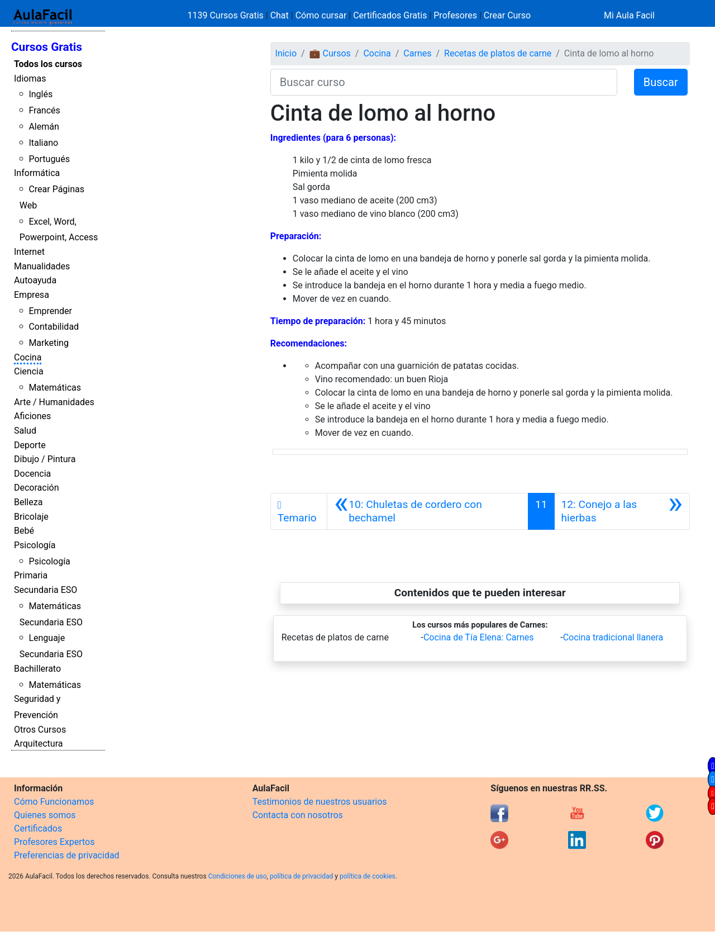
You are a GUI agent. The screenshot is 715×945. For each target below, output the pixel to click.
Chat (279, 15)
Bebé (24, 530)
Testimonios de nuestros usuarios (319, 801)
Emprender (50, 311)
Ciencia (29, 371)
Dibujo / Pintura (44, 459)
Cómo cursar (321, 15)
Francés (44, 110)
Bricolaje (31, 516)
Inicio (286, 53)
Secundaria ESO (45, 590)
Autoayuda (35, 280)
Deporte (30, 445)
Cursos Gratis (46, 47)
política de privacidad (301, 876)
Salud (25, 430)
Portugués (49, 159)
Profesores (455, 15)
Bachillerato (37, 668)
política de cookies (367, 876)
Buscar (661, 82)
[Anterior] (427, 511)
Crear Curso (507, 15)
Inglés (40, 94)
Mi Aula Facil (629, 15)
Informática (37, 173)
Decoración (36, 487)
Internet (29, 251)
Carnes (417, 53)
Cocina (27, 357)
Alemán (43, 126)
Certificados (38, 828)
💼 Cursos (330, 53)
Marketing (48, 343)
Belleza (28, 502)
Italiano (43, 142)
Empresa (31, 294)
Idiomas (30, 78)
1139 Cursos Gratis (227, 15)
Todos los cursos (48, 64)
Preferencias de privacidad (67, 855)
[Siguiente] (622, 511)
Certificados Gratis (390, 15)
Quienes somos (45, 815)
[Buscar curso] (443, 82)
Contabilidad (53, 326)
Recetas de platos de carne (497, 53)
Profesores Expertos (54, 842)
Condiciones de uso (237, 876)
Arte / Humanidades (54, 402)
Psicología (34, 545)
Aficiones (32, 416)
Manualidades (42, 266)
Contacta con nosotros (297, 815)
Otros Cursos (40, 729)
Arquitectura (38, 743)
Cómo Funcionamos (54, 801)
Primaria (30, 575)
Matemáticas (54, 387)
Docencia (32, 473)
